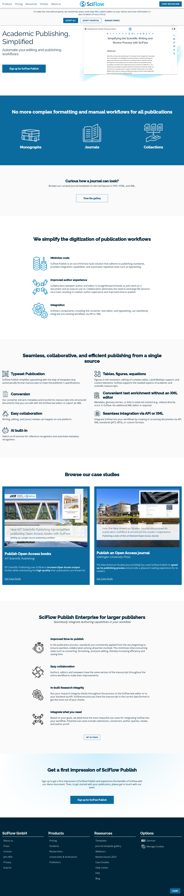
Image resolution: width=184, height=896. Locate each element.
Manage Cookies (152, 846)
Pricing (19, 4)
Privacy (7, 862)
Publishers (55, 862)
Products (7, 4)
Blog (97, 878)
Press (6, 846)
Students (54, 846)
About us (56, 4)
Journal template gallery (108, 846)
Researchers (56, 851)
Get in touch (92, 737)
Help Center (101, 867)
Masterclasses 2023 (105, 856)
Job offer (8, 856)
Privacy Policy (98, 14)
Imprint (7, 867)
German (148, 840)
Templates (101, 840)
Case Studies (102, 862)
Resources (31, 4)
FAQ (97, 873)
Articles (44, 4)
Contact (7, 851)
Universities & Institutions (63, 856)
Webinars (100, 851)
